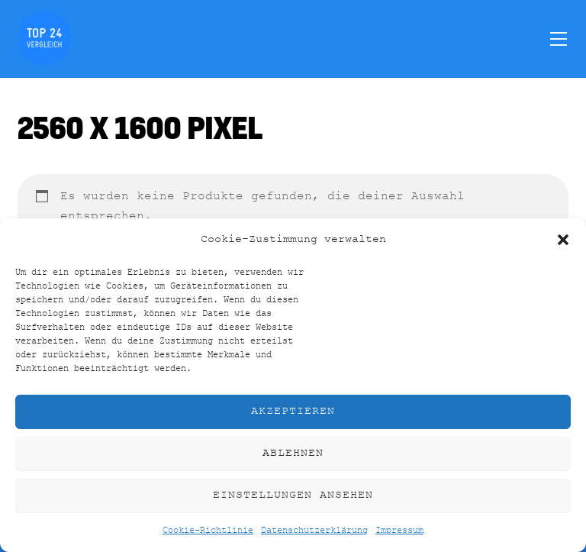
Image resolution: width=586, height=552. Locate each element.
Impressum (399, 530)
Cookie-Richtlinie (208, 530)
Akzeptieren (293, 411)
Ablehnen (293, 453)
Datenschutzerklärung (314, 530)
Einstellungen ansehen (292, 495)
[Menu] (559, 38)
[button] (563, 239)
